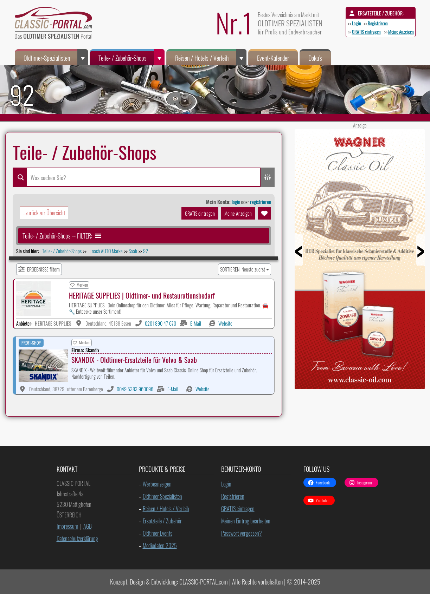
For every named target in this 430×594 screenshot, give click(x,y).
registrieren (260, 201)
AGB (87, 526)
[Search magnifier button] (20, 177)
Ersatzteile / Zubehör (162, 521)
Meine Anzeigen (401, 31)
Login (356, 23)
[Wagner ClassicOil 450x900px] (360, 386)
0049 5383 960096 (135, 389)
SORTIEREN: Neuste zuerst (242, 269)
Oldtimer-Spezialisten (56, 57)
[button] (57, 235)
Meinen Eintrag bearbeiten (245, 521)
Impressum (67, 526)
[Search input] (143, 177)
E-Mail (195, 323)
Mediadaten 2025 (160, 545)
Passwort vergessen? (241, 533)
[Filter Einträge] (39, 269)
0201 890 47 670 (160, 323)
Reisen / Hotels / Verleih (210, 57)
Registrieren (378, 23)
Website (225, 323)
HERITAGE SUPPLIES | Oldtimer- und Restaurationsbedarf (142, 295)
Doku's (315, 58)
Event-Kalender (273, 58)
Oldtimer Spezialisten (162, 496)
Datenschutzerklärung (77, 538)
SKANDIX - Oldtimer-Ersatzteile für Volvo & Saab (134, 359)
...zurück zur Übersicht (44, 213)
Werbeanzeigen (157, 484)
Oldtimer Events (157, 533)
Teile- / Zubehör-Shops (131, 57)
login (236, 201)
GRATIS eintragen (366, 31)
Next (411, 256)
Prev (308, 256)
